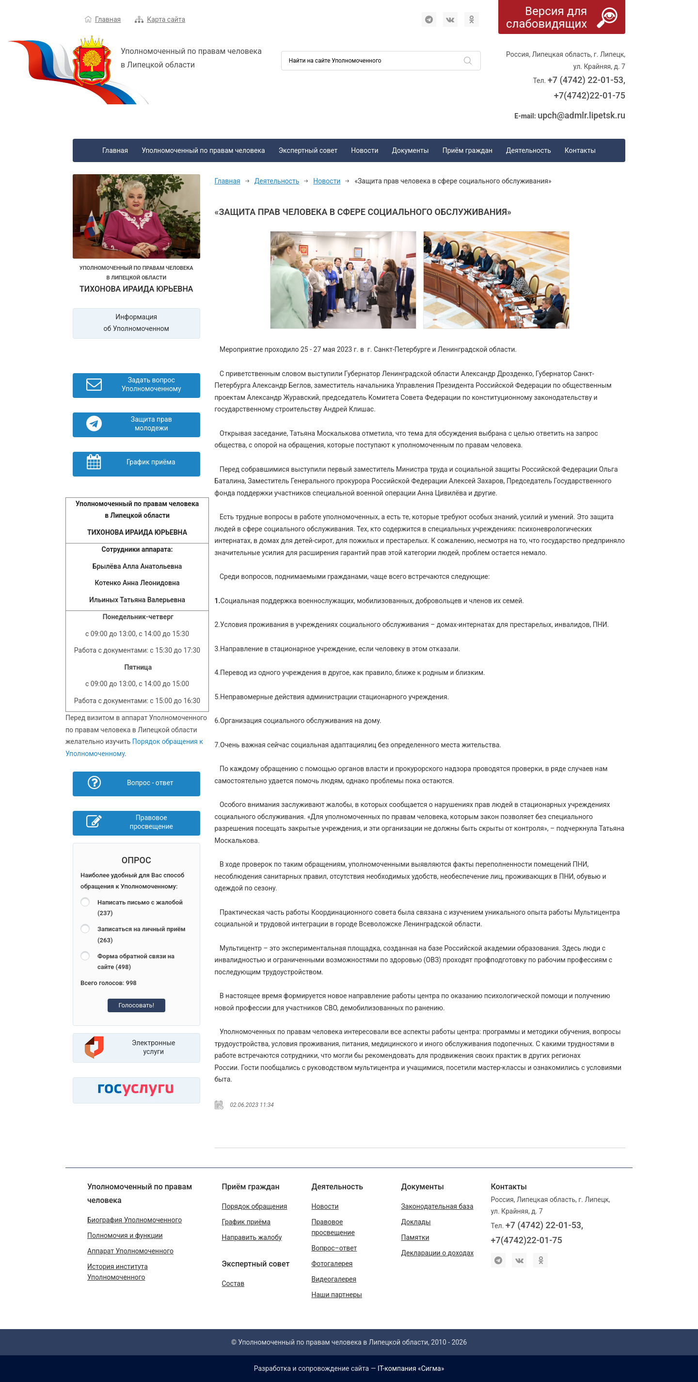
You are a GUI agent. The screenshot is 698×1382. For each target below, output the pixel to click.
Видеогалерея (334, 1279)
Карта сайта (166, 19)
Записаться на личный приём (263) (141, 934)
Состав (233, 1283)
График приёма (246, 1222)
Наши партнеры (337, 1295)
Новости (364, 150)
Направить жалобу (252, 1237)
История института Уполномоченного (117, 1272)
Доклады (416, 1222)
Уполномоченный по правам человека (203, 150)
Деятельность (528, 150)
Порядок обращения (254, 1206)
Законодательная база (437, 1206)
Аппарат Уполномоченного (130, 1251)
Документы (410, 150)
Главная (108, 19)
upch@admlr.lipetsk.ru (581, 115)
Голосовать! (136, 1005)
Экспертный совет (308, 150)
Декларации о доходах (437, 1253)
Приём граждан (467, 150)
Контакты (580, 150)
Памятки (415, 1237)
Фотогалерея (332, 1263)
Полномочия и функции (125, 1235)
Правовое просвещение (333, 1227)
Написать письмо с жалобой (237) (140, 908)
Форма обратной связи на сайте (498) (135, 962)
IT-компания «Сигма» (411, 1368)
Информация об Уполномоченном (136, 323)
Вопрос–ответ (334, 1248)
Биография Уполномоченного (134, 1220)
